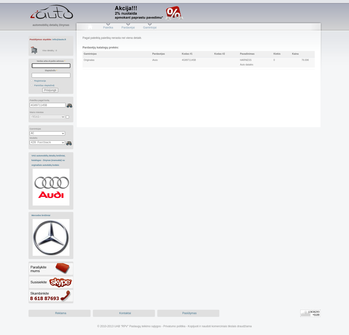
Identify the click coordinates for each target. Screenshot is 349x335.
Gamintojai (149, 27)
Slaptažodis (51, 70)
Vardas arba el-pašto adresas (51, 61)
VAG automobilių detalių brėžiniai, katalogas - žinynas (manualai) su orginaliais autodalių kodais (48, 160)
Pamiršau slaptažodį (44, 85)
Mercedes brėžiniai (40, 215)
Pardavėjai (128, 27)
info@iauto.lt (59, 39)
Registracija (40, 80)
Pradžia (90, 27)
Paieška (108, 27)
